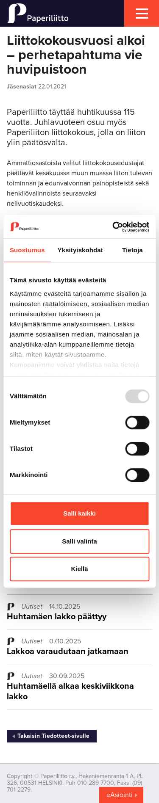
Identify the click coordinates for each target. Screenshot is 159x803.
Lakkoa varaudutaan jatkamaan (67, 651)
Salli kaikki (79, 513)
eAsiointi (119, 795)
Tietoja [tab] (132, 250)
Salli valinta (79, 541)
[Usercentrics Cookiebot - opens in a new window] (113, 226)
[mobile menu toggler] (141, 13)
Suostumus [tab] (27, 250)
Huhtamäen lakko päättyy (56, 617)
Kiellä (79, 568)
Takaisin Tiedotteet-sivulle (53, 736)
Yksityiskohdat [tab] (80, 250)
